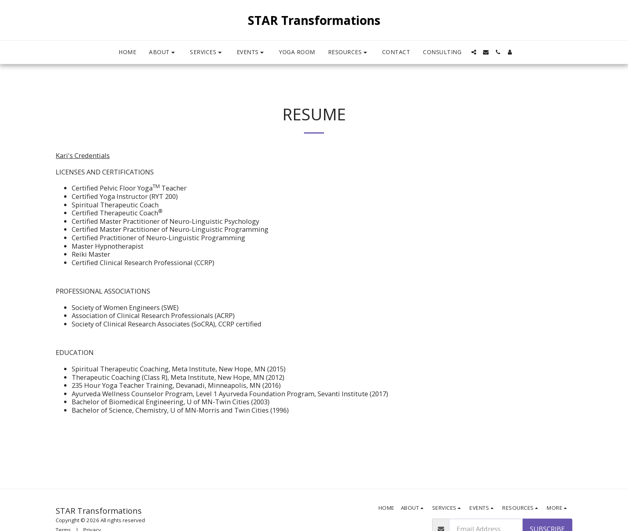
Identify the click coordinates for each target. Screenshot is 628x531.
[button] (163, 52)
